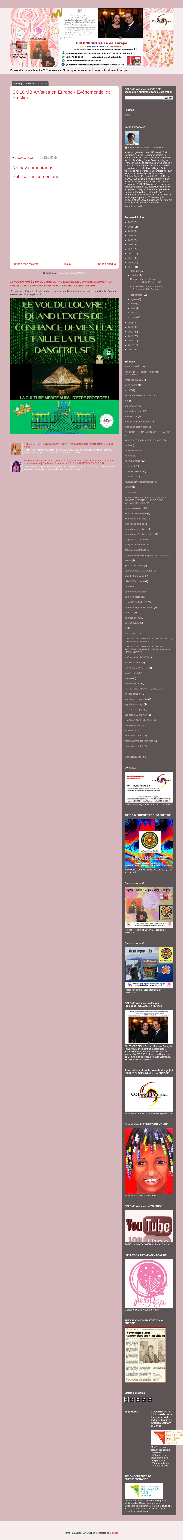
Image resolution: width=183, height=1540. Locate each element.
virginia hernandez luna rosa (139, 741)
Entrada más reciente (26, 263)
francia (128, 560)
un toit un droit (132, 730)
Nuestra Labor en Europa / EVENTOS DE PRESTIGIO (145, 280)
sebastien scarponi (134, 709)
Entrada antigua (106, 263)
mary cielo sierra (133, 662)
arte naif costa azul (134, 411)
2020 (131, 249)
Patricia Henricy (133, 683)
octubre (135, 275)
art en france (131, 385)
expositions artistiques (136, 518)
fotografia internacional (136, 544)
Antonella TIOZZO (134, 380)
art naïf (128, 390)
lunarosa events (133, 617)
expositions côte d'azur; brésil (140, 534)
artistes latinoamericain (136, 426)
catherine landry (133, 450)
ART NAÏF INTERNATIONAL (139, 395)
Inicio (67, 263)
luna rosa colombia (134, 591)
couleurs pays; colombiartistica (140, 481)
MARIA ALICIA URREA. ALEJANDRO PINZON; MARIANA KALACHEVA (149, 640)
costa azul (130, 466)
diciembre (136, 271)
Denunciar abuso (135, 756)
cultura (128, 487)
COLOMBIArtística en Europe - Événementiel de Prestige (146, 288)
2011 (131, 340)
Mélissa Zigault (132, 673)
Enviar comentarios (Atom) (71, 273)
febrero (135, 312)
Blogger (114, 1533)
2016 (131, 267)
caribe (128, 445)
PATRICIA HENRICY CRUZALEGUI (143, 688)
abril (133, 308)
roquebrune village (134, 704)
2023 (131, 235)
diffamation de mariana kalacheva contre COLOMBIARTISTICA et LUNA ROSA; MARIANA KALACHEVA (145, 500)
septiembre (137, 295)
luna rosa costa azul (135, 596)
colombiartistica (132, 460)
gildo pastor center (134, 565)
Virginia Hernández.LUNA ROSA (145, 147)
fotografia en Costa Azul (137, 539)
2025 (131, 226)
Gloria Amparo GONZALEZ (138, 570)
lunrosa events (132, 623)
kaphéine (129, 586)
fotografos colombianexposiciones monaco (146, 555)
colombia (129, 455)
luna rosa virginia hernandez (139, 607)
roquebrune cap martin (136, 699)
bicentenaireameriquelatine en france (143, 440)
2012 (131, 336)
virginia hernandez (134, 735)
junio (133, 303)
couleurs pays (132, 476)
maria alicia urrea (133, 633)
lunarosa (129, 612)
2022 (131, 240)
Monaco (129, 678)
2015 (131, 322)
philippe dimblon (133, 693)
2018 (131, 258)
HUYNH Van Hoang (135, 581)
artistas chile (131, 416)
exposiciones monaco (136, 513)
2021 (131, 244)
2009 (131, 349)
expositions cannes (134, 523)
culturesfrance (132, 492)
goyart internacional (135, 576)
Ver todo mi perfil (133, 206)
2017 (131, 262)
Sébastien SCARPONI (136, 714)
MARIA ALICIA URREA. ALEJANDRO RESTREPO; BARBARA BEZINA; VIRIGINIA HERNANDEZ (147, 649)
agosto (134, 299)
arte (126, 400)
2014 (131, 327)
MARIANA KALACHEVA (137, 657)
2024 (131, 231)
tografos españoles (134, 725)
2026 (131, 222)
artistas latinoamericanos (137, 421)
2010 (131, 345)
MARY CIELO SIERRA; (136, 667)
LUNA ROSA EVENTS (136, 602)
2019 (131, 253)
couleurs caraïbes (134, 471)
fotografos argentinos (135, 550)
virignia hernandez (134, 746)
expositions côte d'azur (136, 529)
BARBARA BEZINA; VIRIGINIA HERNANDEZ (148, 432)
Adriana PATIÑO (133, 366)
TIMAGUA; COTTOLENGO (138, 720)
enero (134, 317)
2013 (131, 331)
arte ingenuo (131, 406)
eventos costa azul (134, 508)
